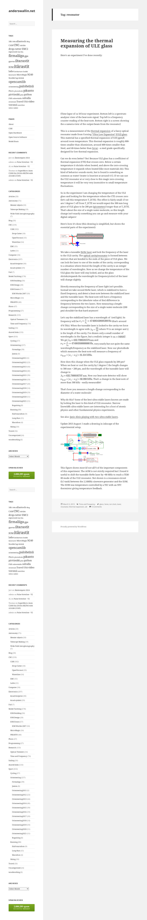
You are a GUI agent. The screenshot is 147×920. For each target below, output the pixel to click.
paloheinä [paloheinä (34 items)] (26, 86)
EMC (12, 246)
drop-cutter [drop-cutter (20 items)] (15, 48)
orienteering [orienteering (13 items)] (14, 86)
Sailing (11, 328)
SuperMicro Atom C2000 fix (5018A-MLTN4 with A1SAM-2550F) (21, 173)
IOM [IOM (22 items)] (11, 67)
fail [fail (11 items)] (19, 52)
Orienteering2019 (19, 392)
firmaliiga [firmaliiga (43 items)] (16, 55)
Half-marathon (18, 414)
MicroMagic (15, 298)
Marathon (16, 422)
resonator (64, 507)
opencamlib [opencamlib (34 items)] (17, 82)
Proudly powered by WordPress (73, 526)
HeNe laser (86, 252)
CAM (10, 128)
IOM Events (15, 289)
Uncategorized (14, 435)
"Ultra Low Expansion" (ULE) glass (109, 134)
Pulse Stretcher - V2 (25, 162)
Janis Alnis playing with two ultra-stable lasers (94, 416)
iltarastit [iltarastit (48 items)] (22, 60)
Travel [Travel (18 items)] (20, 101)
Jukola (14, 354)
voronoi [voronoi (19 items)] (13, 104)
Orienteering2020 (19, 397)
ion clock (112, 504)
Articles (12, 196)
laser (119, 504)
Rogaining (16, 405)
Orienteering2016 (19, 379)
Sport (11, 336)
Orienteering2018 (19, 388)
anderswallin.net (22, 11)
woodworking (14, 439)
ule (86, 507)
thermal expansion (101, 130)
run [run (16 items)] (10, 98)
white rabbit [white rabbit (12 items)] (13, 108)
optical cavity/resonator (95, 255)
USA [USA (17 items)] (26, 101)
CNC (10, 225)
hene (107, 504)
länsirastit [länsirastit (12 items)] (12, 75)
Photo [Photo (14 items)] (11, 91)
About (11, 124)
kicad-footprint (16, 263)
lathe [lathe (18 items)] (11, 71)
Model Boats (14, 141)
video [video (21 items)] (31, 101)
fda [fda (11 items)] (22, 52)
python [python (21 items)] (28, 94)
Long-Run (16, 418)
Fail (10, 272)
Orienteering (15, 345)
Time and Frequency (18, 323)
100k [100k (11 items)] (14, 42)
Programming (14, 311)
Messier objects (16, 205)
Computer (13, 255)
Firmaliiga (16, 349)
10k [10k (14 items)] (10, 41)
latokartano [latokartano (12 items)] (18, 71)
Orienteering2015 (19, 375)
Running (14, 409)
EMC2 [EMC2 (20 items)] (25, 48)
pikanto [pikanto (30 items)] (28, 90)
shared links (14, 332)
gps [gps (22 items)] (26, 56)
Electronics (13, 259)
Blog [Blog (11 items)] (28, 42)
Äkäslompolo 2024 (22, 158)
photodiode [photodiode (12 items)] (18, 91)
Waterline (16, 242)
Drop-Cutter (17, 233)
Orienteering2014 (19, 371)
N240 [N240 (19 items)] (30, 74)
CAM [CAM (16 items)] (11, 45)
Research (12, 315)
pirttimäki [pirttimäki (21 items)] (14, 94)
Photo (11, 306)
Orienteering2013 (19, 366)
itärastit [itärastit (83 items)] (21, 66)
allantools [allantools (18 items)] (21, 41)
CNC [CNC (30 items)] (16, 45)
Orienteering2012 (19, 362)
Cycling (13, 341)
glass (101, 504)
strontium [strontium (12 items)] (12, 102)
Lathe (12, 250)
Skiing (13, 427)
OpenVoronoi (17, 238)
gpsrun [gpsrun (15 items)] (12, 61)
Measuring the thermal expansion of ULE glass (87, 43)
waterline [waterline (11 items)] (21, 105)
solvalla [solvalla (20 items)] (26, 98)
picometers (99, 206)
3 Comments (97, 507)
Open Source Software (18, 137)
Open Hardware (15, 133)
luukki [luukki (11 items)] (25, 72)
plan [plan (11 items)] (22, 95)
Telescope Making (17, 209)
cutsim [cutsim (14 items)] (23, 45)
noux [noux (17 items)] (21, 77)
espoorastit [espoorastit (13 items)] (13, 52)
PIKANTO (14, 302)
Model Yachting (15, 276)
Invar (95, 148)
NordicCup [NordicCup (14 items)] (13, 78)
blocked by (21, 475)
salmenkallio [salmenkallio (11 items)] (17, 98)
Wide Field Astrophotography (22, 213)
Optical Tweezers (17, 319)
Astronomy (13, 201)
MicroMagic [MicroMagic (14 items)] (22, 74)
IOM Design (15, 285)
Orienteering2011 (19, 358)
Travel (11, 431)
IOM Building (15, 280)
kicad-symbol (15, 268)
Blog (10, 220)
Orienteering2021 (19, 401)
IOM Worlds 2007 (19, 293)
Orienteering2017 (19, 384)
